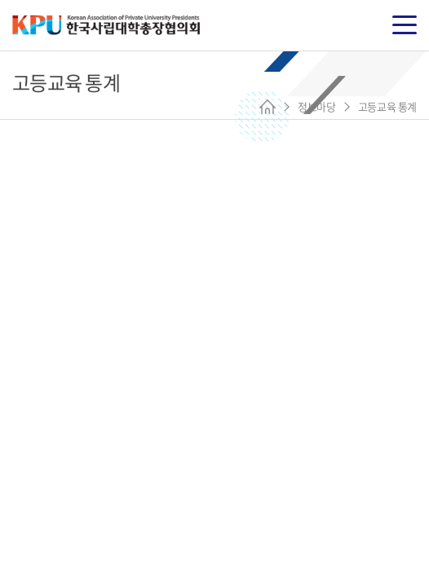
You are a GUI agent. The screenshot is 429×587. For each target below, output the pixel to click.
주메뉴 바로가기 (0, 0)
